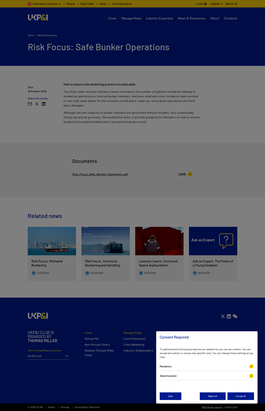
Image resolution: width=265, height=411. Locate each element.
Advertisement (168, 375)
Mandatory (166, 366)
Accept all (241, 396)
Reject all (212, 396)
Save (170, 396)
